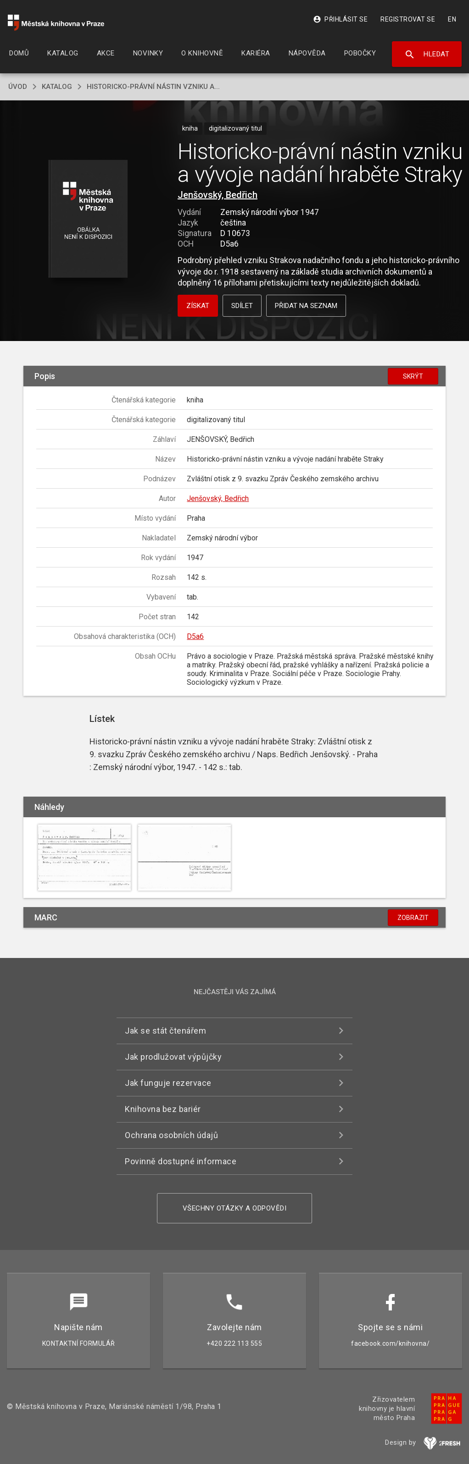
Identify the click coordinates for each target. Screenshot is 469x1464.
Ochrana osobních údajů (171, 1135)
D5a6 (195, 636)
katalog (57, 87)
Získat (197, 306)
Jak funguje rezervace (168, 1083)
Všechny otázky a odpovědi (235, 1208)
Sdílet (242, 306)
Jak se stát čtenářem (165, 1030)
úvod (17, 87)
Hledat (427, 54)
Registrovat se (407, 19)
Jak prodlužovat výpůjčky (173, 1057)
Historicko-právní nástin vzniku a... (153, 87)
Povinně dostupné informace (180, 1161)
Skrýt (413, 376)
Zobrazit (413, 917)
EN (452, 19)
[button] (88, 219)
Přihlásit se (340, 19)
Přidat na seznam (306, 306)
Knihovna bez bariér (163, 1109)
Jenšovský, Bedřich (217, 194)
